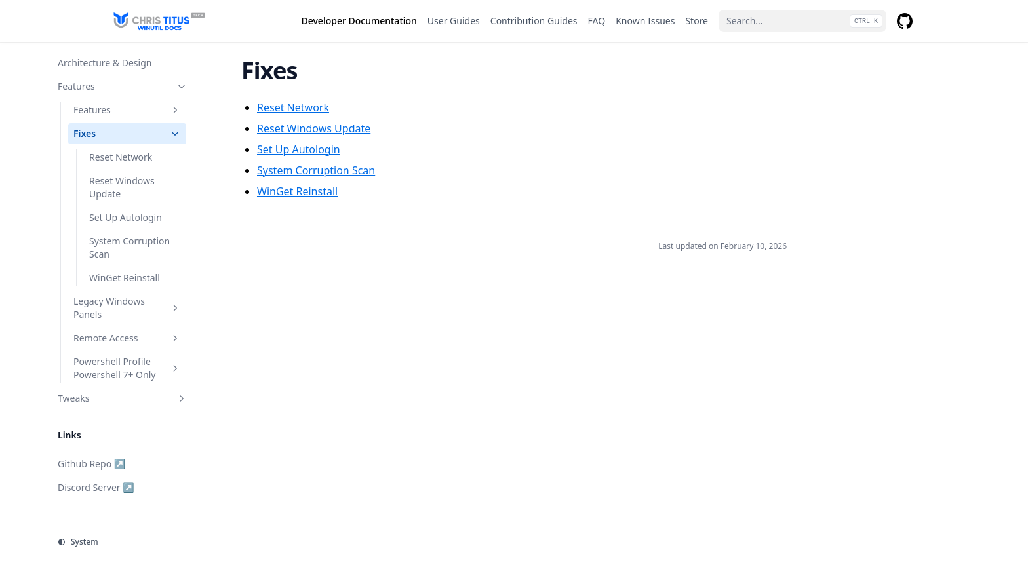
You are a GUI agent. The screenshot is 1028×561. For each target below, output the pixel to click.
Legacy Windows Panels (127, 307)
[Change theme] (125, 542)
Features (123, 86)
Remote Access (127, 338)
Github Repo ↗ (91, 463)
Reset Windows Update (122, 187)
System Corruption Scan (129, 247)
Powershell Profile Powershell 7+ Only (127, 368)
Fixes (127, 133)
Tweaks (123, 398)
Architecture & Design (104, 62)
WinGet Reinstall (124, 277)
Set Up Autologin (125, 217)
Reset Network (120, 157)
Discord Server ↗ (96, 487)
